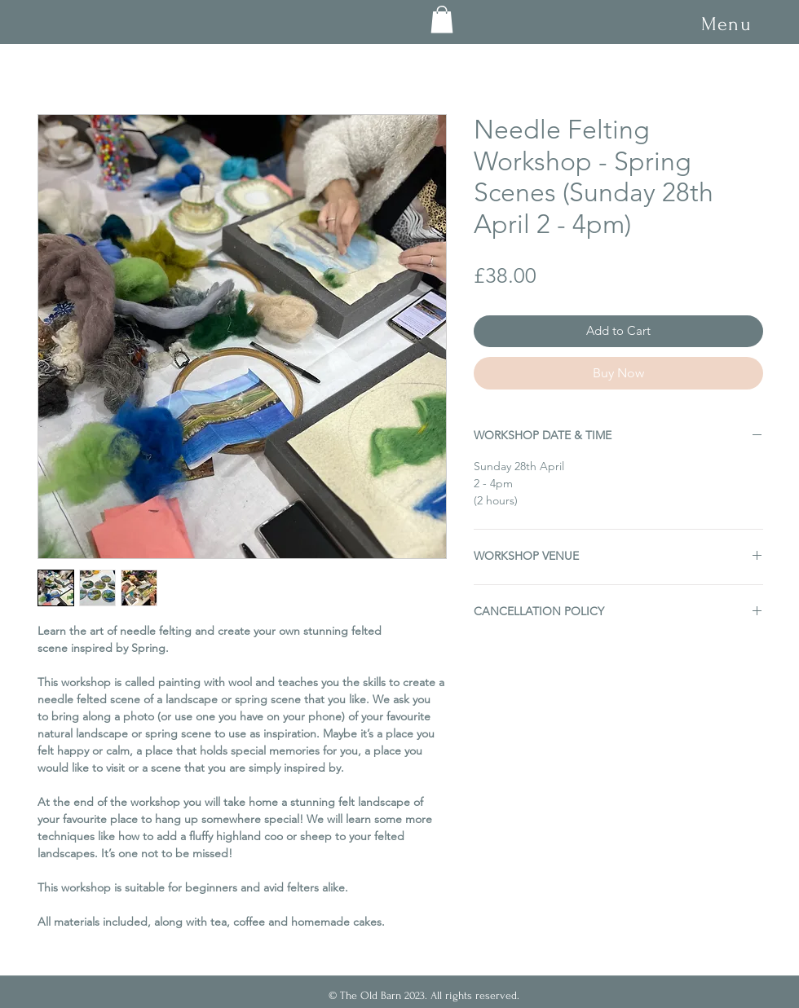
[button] (726, 24)
